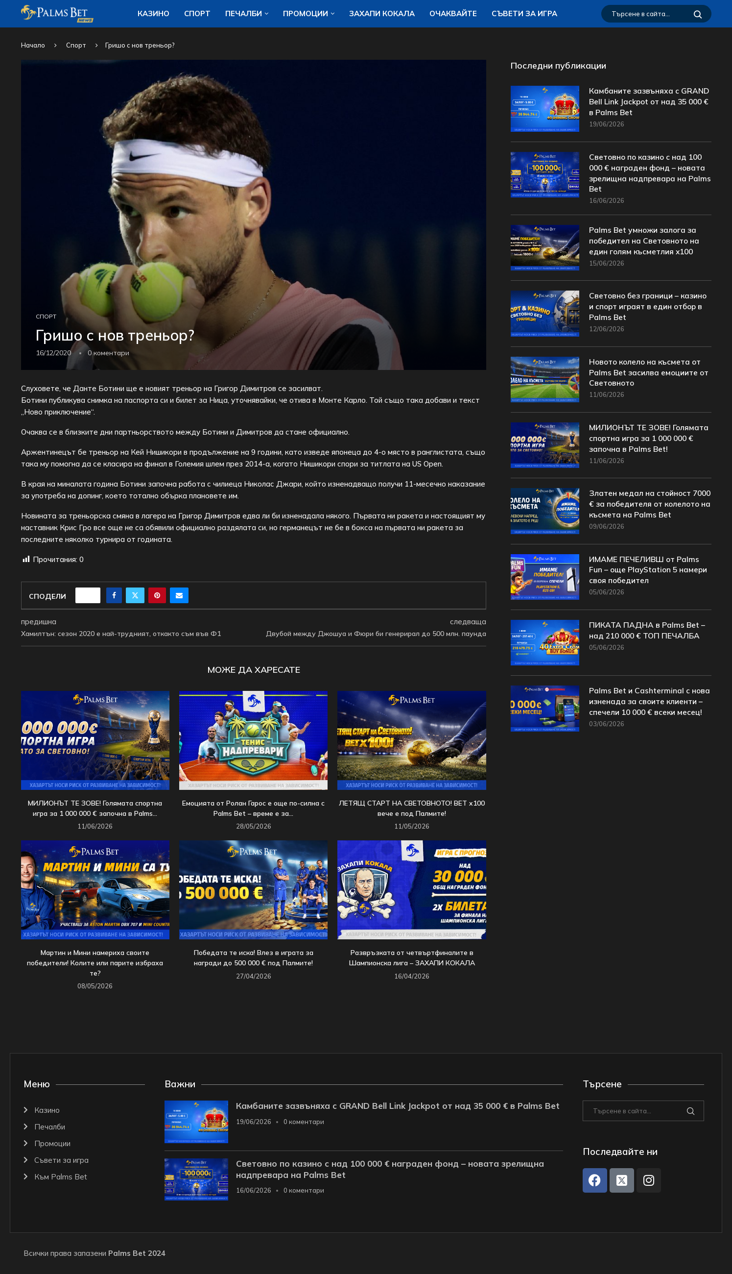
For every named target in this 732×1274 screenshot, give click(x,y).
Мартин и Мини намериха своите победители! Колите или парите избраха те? (95, 962)
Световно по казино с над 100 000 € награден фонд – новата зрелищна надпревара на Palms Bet (648, 173)
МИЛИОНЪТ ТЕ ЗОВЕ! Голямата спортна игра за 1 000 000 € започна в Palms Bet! (649, 440)
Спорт (197, 13)
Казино (153, 13)
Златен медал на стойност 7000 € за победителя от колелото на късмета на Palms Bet (648, 511)
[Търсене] (656, 14)
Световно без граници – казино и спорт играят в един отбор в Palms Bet (649, 308)
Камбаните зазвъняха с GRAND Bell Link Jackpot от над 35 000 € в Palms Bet (648, 102)
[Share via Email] (179, 595)
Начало (33, 45)
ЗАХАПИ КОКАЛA (382, 13)
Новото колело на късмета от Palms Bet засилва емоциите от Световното (649, 374)
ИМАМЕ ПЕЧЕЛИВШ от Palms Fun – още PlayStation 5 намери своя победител (649, 579)
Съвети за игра (524, 13)
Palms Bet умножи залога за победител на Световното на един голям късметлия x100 (645, 242)
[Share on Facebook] (114, 595)
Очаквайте (453, 13)
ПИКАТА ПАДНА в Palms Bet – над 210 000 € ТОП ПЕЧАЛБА (647, 640)
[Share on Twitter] (135, 595)
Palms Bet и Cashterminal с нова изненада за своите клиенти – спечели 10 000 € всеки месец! (649, 711)
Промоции (305, 13)
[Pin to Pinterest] (157, 595)
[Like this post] (91, 595)
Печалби (243, 13)
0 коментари (303, 1122)
